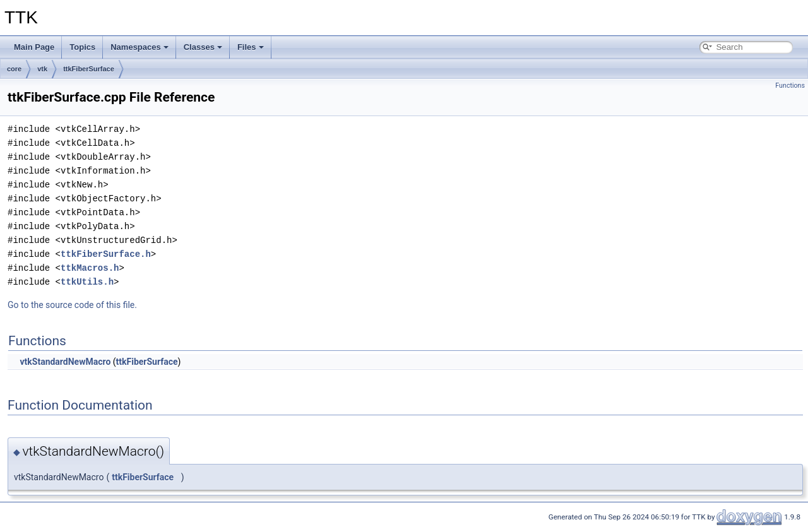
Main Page (34, 47)
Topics (82, 47)
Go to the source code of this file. (72, 305)
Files (250, 47)
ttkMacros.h (90, 268)
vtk (42, 69)
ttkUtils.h (87, 282)
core (14, 69)
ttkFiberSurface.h (106, 254)
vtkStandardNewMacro (65, 362)
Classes (203, 47)
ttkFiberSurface (88, 69)
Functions (790, 85)
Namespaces (139, 47)
